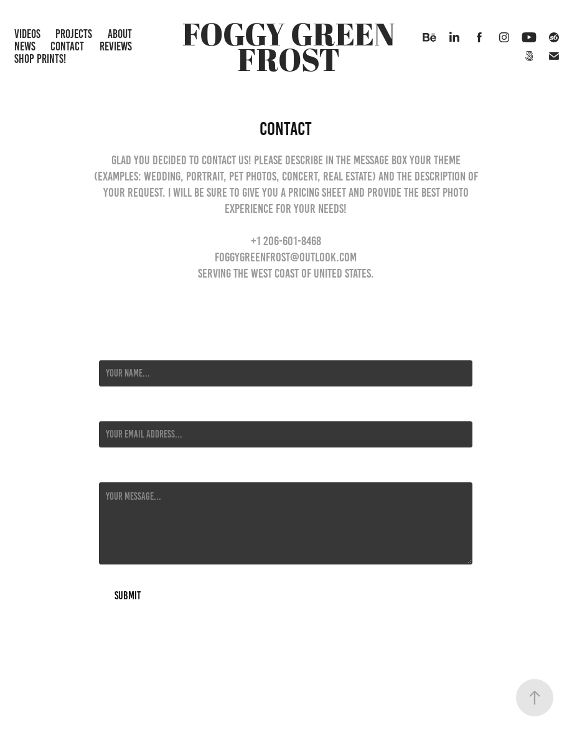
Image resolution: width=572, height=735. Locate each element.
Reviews (116, 46)
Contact (67, 46)
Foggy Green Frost (291, 46)
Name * (111, 349)
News (24, 46)
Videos (27, 33)
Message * (116, 471)
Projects (73, 33)
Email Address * (127, 410)
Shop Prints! (40, 58)
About (120, 33)
